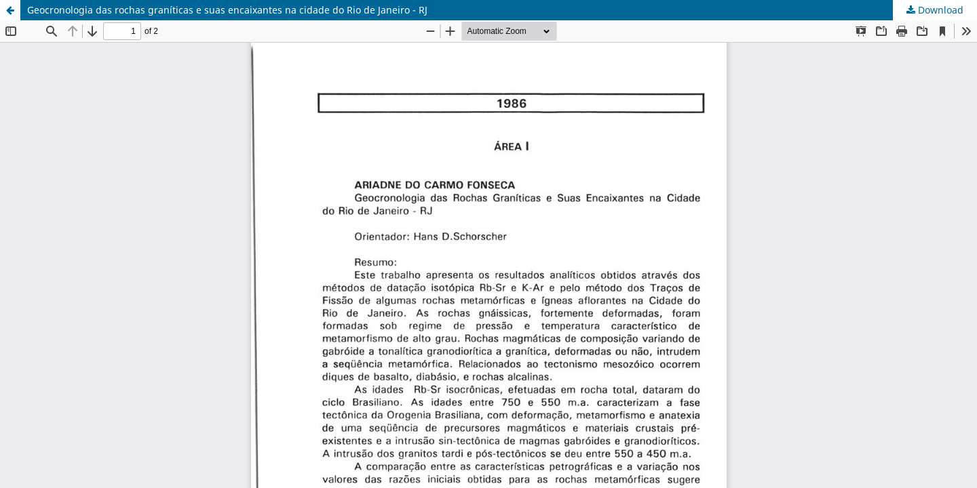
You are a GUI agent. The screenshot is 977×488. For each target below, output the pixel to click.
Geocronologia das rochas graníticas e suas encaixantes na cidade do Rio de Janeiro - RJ (227, 9)
